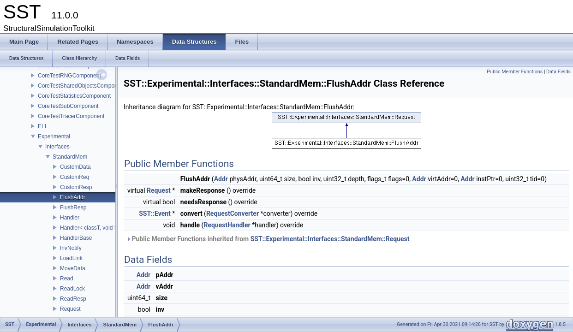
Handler (69, 217)
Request (70, 309)
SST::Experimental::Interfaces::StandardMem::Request (330, 239)
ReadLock (72, 288)
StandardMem (70, 157)
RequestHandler (226, 225)
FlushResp (73, 207)
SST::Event (155, 213)
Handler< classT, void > (89, 228)
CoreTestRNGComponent (69, 75)
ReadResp (73, 299)
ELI (42, 126)
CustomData (75, 167)
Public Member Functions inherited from (268, 239)
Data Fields (558, 72)
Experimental (54, 136)
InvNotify (71, 248)
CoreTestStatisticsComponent (74, 96)
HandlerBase (76, 238)
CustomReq (74, 177)
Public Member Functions (515, 72)
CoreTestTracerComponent (71, 116)
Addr (221, 179)
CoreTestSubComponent (68, 106)
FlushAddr (72, 197)
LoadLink (71, 258)
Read (66, 278)
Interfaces (57, 146)
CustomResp (76, 187)
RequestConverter (232, 213)
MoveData (72, 268)
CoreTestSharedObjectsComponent (81, 86)
